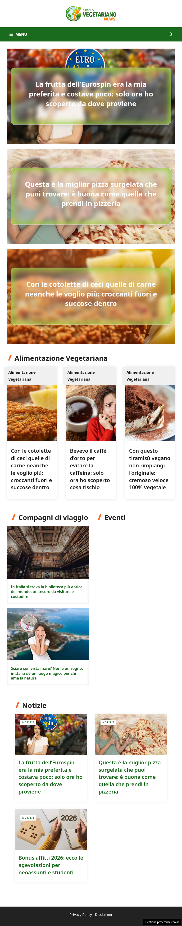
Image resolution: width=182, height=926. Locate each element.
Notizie (28, 722)
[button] (170, 34)
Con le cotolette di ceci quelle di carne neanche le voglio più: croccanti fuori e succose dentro (91, 293)
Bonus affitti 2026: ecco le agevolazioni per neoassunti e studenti (50, 865)
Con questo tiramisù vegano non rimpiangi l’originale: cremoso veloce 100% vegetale (149, 469)
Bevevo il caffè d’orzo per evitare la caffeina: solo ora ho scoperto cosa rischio (90, 469)
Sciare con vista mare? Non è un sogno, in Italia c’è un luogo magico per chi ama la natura (47, 673)
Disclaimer (104, 914)
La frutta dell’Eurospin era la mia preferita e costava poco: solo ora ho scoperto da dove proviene (91, 93)
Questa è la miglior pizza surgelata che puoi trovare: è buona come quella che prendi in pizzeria (91, 193)
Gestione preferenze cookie (162, 922)
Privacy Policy (80, 914)
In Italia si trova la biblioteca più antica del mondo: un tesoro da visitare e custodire (46, 591)
